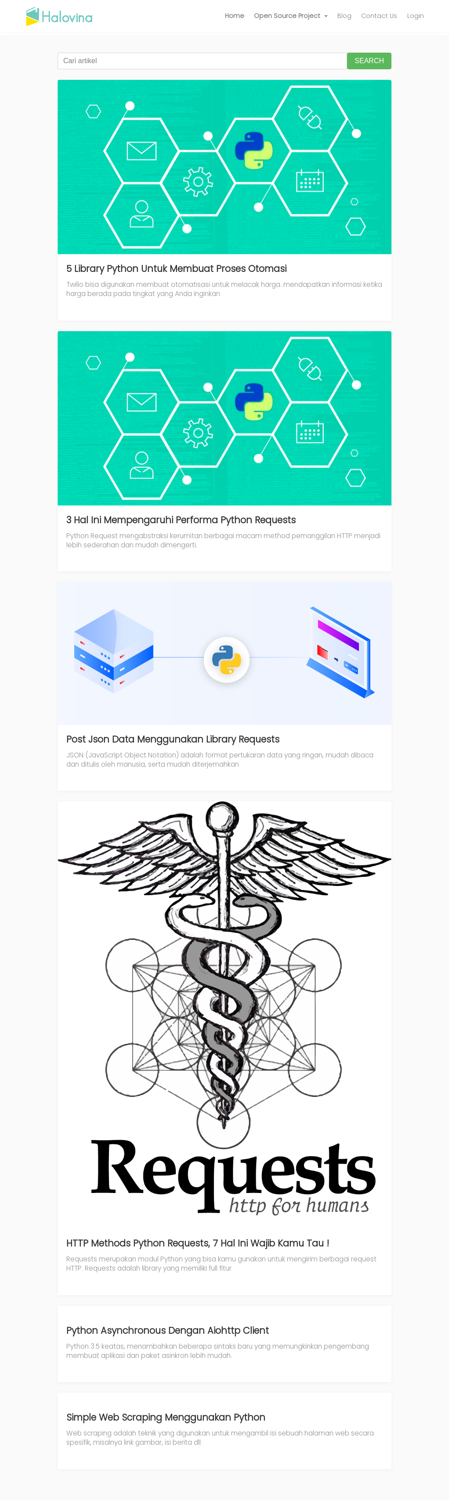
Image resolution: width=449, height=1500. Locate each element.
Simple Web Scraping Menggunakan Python (165, 1417)
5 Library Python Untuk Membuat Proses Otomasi (176, 268)
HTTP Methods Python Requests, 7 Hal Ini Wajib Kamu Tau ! (197, 1243)
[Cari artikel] (202, 61)
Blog (344, 15)
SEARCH (369, 60)
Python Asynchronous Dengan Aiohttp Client (167, 1330)
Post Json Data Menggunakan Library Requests (172, 739)
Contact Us (379, 15)
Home (234, 15)
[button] (291, 16)
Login (415, 15)
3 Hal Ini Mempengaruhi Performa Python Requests (181, 520)
